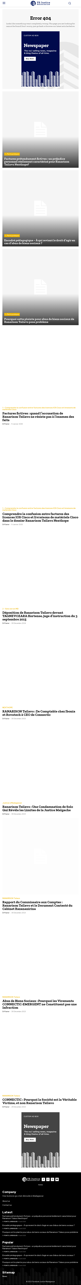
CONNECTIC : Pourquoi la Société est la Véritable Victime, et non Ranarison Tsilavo (39, 1101)
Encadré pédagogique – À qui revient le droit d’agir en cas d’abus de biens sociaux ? (38, 1225)
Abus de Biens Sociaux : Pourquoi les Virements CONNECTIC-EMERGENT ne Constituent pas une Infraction (39, 1004)
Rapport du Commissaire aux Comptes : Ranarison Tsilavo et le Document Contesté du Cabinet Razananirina (37, 905)
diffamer (5, 424)
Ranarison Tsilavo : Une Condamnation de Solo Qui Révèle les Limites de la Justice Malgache (37, 808)
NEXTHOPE (7, 707)
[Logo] (40, 3)
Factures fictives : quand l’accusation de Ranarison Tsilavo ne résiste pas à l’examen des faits (38, 416)
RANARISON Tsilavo (11, 898)
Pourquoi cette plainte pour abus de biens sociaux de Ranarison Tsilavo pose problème (40, 1232)
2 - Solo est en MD (10, 609)
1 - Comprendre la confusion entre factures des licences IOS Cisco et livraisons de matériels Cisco (39, 408)
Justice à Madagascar (12, 803)
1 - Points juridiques (12, 154)
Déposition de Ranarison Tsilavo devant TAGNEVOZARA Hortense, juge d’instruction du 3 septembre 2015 (39, 616)
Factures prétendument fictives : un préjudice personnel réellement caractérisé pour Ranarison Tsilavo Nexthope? (39, 1217)
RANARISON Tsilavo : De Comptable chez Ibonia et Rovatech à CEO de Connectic (38, 713)
